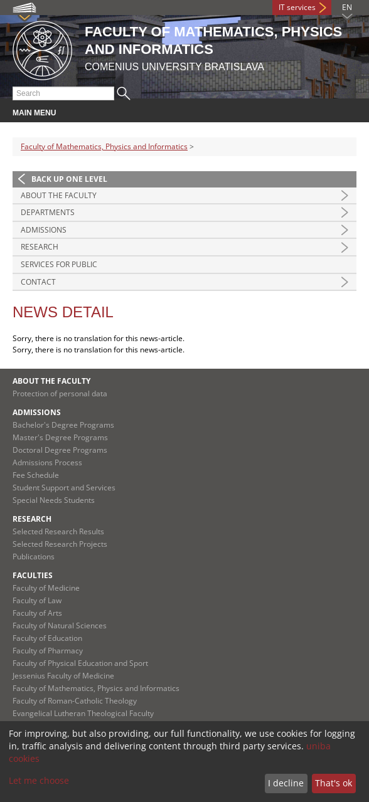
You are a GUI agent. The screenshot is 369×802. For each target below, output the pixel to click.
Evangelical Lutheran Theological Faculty (83, 713)
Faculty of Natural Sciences (60, 625)
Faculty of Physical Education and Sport (80, 663)
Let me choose (39, 780)
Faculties (33, 575)
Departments (48, 212)
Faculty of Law (37, 600)
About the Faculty (59, 195)
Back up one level (69, 179)
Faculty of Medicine (46, 588)
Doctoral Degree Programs (60, 450)
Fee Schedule (36, 475)
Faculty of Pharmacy (48, 650)
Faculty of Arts (37, 613)
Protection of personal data (60, 393)
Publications (34, 556)
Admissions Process (47, 462)
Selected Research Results (58, 531)
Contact (38, 282)
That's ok (333, 783)
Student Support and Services (64, 487)
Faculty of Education (47, 638)
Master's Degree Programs (60, 437)
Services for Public (59, 264)
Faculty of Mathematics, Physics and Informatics (104, 146)
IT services (297, 7)
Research (39, 246)
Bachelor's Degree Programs (63, 424)
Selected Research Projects (60, 544)
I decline (286, 783)
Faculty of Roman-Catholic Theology (75, 700)
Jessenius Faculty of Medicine (63, 675)
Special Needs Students (54, 500)
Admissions (44, 229)
